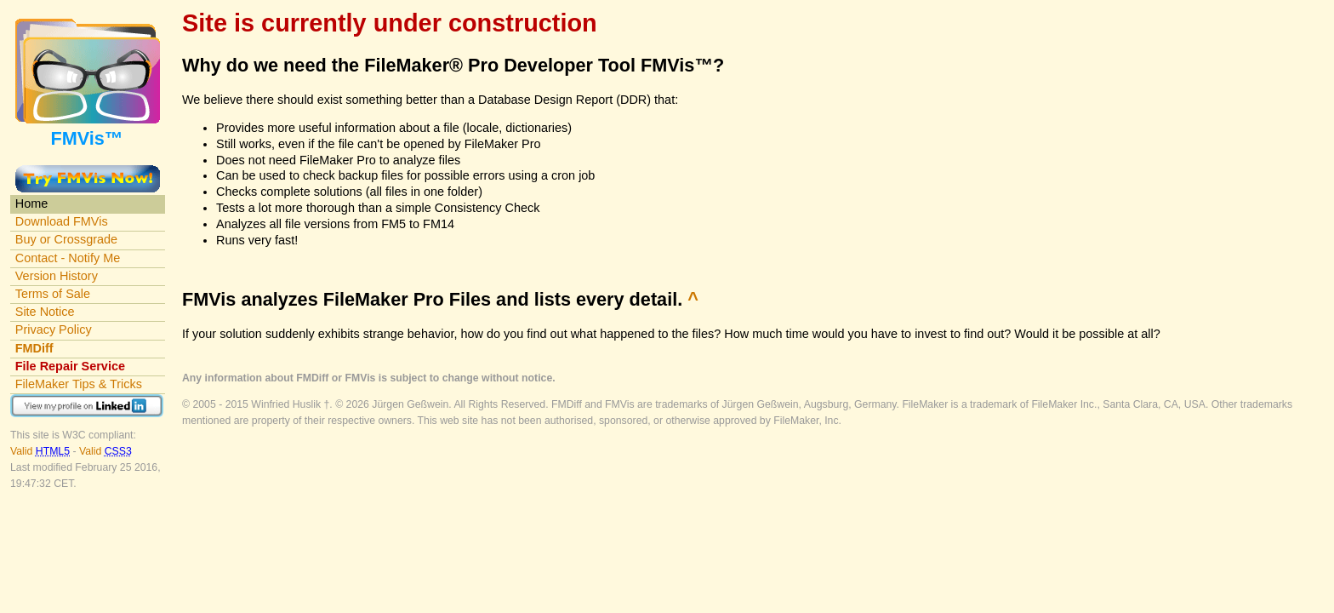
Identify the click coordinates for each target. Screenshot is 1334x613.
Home (31, 203)
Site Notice (45, 311)
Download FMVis (61, 221)
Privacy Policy (53, 329)
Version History (56, 276)
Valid (41, 451)
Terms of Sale (52, 294)
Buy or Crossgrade (66, 239)
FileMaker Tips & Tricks (78, 384)
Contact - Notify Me (68, 258)
